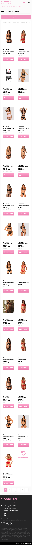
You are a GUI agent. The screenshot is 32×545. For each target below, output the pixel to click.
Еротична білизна (17, 6)
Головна (3, 6)
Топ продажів (15, 22)
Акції (9, 22)
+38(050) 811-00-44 (9, 506)
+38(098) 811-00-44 (9, 508)
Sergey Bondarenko (23, 543)
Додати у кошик (8, 59)
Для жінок (9, 6)
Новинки (5, 22)
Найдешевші (24, 22)
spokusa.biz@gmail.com (10, 511)
